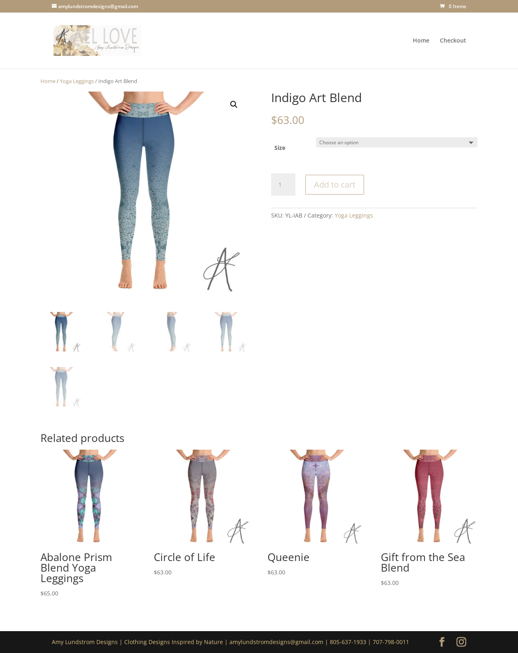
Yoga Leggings (77, 81)
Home (421, 41)
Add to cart (334, 184)
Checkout (453, 41)
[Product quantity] (283, 184)
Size (279, 148)
